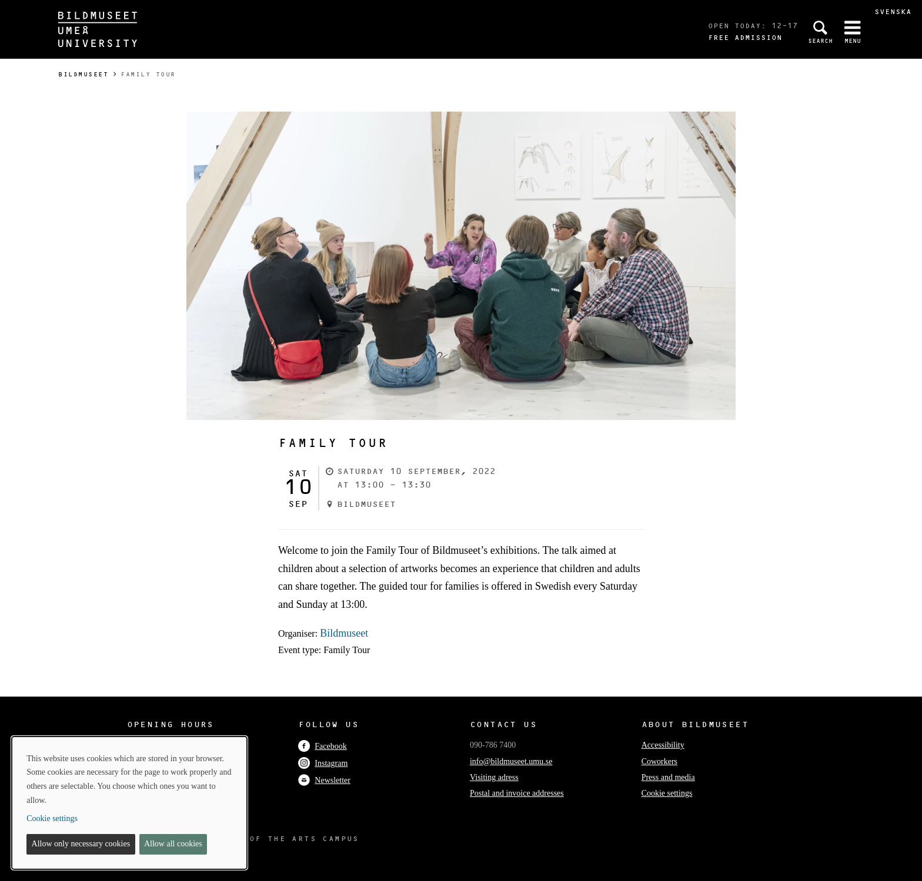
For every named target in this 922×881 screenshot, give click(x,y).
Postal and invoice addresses (517, 793)
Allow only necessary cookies (81, 843)
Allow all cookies (173, 843)
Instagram (323, 763)
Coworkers (659, 761)
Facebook (322, 746)
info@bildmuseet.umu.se (511, 761)
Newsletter (324, 780)
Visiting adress (494, 777)
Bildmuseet (83, 74)
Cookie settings (667, 793)
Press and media (668, 777)
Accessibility (663, 745)
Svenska (892, 11)
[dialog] (129, 803)
